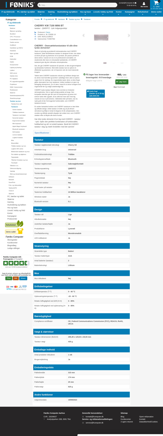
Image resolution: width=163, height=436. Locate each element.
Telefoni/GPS (13, 188)
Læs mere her (94, 96)
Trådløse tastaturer (18, 112)
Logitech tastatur (17, 137)
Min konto (144, 7)
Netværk (11, 179)
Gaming (10, 202)
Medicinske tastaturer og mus (20, 151)
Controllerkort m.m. (16, 39)
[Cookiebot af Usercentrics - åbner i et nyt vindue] (16, 431)
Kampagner (12, 216)
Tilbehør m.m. (14, 165)
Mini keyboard (16, 123)
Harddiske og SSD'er (16, 48)
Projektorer (13, 84)
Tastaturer (14, 107)
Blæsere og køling (15, 31)
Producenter (12, 219)
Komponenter (14, 64)
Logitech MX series (17, 149)
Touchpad (14, 163)
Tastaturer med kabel (19, 115)
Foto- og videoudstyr (15, 185)
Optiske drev (14, 76)
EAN (15, 278)
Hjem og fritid (14, 53)
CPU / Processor (15, 36)
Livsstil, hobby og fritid (16, 210)
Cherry (48, 32)
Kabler (12, 62)
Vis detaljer (132, 431)
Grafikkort (13, 45)
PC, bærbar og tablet (15, 196)
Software (11, 177)
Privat (9, 278)
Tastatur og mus (15, 101)
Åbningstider (12, 240)
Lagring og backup (16, 67)
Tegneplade (14, 157)
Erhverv (23, 278)
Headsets (13, 50)
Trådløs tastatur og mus (18, 146)
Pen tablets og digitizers (18, 154)
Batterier (12, 28)
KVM (11, 56)
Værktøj (12, 171)
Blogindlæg (11, 245)
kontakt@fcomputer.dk (126, 3)
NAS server (13, 73)
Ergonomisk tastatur (18, 121)
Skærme (12, 92)
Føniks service (14, 42)
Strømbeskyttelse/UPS (17, 95)
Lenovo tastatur (17, 135)
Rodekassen (14, 90)
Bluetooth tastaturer (18, 129)
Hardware (12, 25)
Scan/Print (12, 182)
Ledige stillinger (13, 248)
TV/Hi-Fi (11, 191)
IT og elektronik (14, 23)
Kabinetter (13, 59)
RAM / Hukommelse (16, 87)
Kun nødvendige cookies (141, 414)
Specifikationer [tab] (42, 133)
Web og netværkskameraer (18, 174)
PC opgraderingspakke (17, 81)
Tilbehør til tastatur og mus (19, 160)
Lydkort (12, 70)
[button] (8, 13)
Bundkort (13, 34)
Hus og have (12, 208)
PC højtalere (14, 78)
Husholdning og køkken (16, 205)
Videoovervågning (15, 168)
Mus (12, 140)
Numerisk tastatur (17, 118)
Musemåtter (15, 143)
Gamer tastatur (17, 109)
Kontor (10, 213)
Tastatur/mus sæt (16, 104)
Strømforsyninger (15, 98)
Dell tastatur (16, 132)
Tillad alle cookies (142, 406)
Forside (37, 19)
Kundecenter (12, 243)
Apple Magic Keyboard (19, 126)
